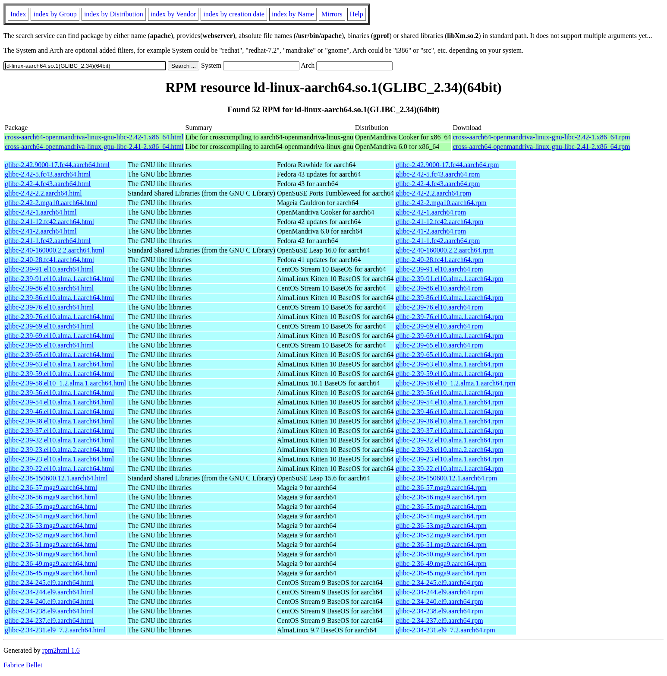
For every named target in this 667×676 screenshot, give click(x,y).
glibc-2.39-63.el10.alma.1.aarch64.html (59, 364)
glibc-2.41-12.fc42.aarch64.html (49, 221)
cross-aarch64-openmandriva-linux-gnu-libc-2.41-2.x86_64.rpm (541, 146)
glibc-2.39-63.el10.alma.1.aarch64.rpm (449, 364)
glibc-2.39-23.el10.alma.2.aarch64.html (59, 449)
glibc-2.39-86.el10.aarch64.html (49, 288)
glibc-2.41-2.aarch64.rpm (431, 231)
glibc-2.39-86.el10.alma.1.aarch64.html (59, 297)
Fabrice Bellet (22, 665)
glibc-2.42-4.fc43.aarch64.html (48, 183)
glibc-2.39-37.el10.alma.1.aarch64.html (59, 430)
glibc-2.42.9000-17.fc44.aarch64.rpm (447, 164)
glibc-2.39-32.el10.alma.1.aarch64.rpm (449, 440)
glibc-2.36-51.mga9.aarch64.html (51, 544)
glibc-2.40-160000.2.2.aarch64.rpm (445, 250)
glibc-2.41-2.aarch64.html (41, 231)
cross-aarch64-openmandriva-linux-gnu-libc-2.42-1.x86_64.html (94, 137)
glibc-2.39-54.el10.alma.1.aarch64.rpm (449, 402)
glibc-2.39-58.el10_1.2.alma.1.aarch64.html (65, 383)
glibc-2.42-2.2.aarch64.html (43, 193)
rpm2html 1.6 (61, 650)
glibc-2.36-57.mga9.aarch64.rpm (441, 487)
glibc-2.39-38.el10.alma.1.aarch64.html (59, 421)
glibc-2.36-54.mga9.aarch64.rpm (441, 516)
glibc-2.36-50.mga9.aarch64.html (51, 554)
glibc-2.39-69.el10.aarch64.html (49, 326)
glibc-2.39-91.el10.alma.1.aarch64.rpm (449, 278)
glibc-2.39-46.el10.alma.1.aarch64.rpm (449, 411)
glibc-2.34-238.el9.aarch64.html (49, 611)
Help (356, 14)
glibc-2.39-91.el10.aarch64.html (49, 269)
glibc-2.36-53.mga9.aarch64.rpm (441, 525)
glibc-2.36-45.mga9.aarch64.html (51, 573)
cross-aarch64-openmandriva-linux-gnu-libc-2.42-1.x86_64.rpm (541, 137)
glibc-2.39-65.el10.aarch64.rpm (439, 345)
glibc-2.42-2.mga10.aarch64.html (51, 202)
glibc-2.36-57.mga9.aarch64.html (51, 487)
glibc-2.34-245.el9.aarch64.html (49, 582)
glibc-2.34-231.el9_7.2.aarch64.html (55, 630)
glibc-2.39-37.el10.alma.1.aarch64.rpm (449, 430)
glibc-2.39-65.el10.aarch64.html (49, 345)
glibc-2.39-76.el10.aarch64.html (49, 307)
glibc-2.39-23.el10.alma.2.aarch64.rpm (449, 449)
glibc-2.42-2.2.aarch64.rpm (433, 193)
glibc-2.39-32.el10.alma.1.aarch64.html (59, 440)
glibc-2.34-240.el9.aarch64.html (49, 601)
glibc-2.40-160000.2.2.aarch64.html (54, 250)
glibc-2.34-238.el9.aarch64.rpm (439, 611)
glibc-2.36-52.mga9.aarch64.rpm (441, 535)
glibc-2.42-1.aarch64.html (41, 212)
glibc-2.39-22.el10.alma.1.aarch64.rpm (449, 468)
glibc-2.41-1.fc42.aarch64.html (48, 240)
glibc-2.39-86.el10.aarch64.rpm (439, 288)
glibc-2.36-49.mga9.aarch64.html (51, 563)
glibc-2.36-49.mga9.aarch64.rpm (441, 563)
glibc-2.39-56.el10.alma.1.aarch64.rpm (449, 392)
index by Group (54, 14)
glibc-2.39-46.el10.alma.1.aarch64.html (59, 411)
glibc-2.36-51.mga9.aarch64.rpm (441, 544)
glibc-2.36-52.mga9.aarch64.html (51, 535)
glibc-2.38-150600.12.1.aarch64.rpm (446, 478)
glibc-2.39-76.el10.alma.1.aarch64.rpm (449, 316)
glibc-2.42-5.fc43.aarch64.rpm (438, 174)
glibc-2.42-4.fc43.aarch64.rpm (438, 183)
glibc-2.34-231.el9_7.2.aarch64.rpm (445, 630)
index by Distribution (113, 14)
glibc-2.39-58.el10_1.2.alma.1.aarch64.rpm (456, 383)
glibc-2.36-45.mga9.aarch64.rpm (441, 573)
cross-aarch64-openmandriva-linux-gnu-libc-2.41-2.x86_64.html (94, 146)
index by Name (293, 14)
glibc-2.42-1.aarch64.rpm (431, 212)
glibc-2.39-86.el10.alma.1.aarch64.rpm (449, 297)
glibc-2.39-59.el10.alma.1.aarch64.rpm (449, 373)
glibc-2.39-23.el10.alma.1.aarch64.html (59, 459)
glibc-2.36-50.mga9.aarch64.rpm (441, 554)
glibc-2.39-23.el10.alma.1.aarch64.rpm (449, 459)
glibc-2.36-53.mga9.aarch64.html (51, 525)
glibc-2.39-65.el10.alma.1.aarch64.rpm (449, 354)
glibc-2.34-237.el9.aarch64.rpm (439, 620)
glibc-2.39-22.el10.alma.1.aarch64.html (59, 468)
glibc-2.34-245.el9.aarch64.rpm (439, 582)
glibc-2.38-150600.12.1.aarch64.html (56, 478)
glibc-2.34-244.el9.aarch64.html (49, 592)
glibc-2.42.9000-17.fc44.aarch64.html (57, 164)
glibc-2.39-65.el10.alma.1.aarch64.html (59, 354)
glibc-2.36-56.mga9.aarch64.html (51, 497)
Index (18, 14)
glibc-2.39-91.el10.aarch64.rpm (439, 269)
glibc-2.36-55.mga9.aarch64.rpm (441, 506)
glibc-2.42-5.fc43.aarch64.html (48, 174)
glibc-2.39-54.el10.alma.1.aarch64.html (59, 402)
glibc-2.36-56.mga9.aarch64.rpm (441, 497)
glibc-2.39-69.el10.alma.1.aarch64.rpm (449, 335)
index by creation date (233, 14)
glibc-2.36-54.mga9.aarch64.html (51, 516)
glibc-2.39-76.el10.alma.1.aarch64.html (59, 316)
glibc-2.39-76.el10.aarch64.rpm (439, 307)
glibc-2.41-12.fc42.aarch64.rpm (439, 221)
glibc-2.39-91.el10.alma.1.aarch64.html (59, 278)
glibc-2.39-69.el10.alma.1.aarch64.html (59, 335)
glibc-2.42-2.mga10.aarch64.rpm (441, 202)
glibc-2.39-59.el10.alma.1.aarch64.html (59, 373)
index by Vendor (173, 14)
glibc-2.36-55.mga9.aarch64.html (51, 506)
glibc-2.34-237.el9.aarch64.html (49, 620)
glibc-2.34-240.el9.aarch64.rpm (439, 601)
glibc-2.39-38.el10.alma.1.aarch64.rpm (449, 421)
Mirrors (332, 14)
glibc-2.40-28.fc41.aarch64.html (49, 259)
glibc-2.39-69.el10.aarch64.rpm (439, 326)
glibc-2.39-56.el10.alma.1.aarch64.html (59, 392)
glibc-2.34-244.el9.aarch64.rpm (439, 592)
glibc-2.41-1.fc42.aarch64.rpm (438, 240)
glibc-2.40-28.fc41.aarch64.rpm (439, 259)
